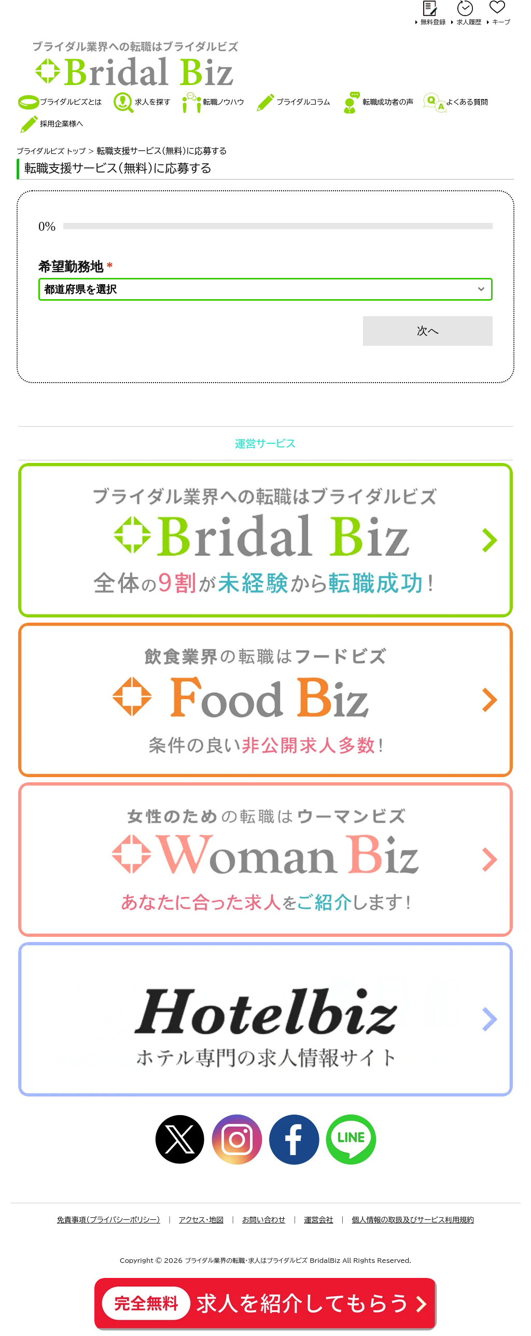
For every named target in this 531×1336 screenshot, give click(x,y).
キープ (501, 22)
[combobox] (265, 289)
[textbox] (255, 289)
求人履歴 (468, 22)
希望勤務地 (75, 267)
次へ (428, 331)
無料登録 (433, 22)
